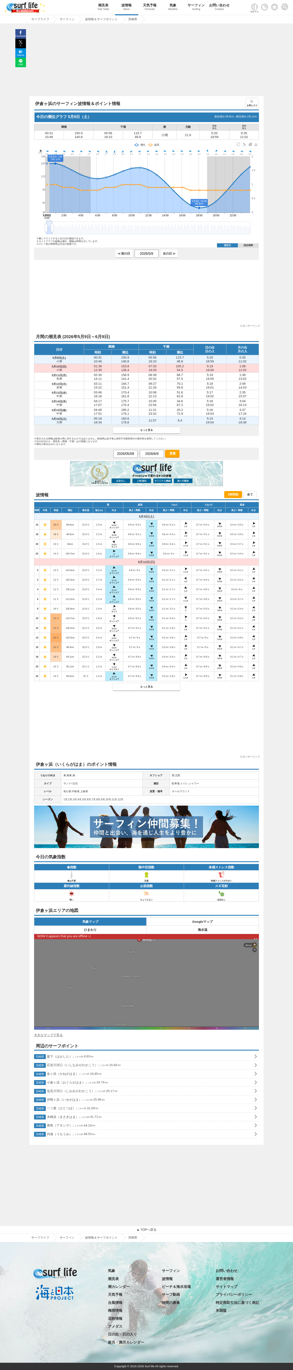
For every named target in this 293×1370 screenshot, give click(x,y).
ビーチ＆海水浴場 (176, 1287)
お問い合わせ (219, 7)
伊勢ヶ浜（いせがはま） (69, 1099)
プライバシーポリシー (234, 1295)
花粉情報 (115, 1319)
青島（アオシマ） (64, 1125)
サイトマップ (226, 1287)
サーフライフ (40, 1237)
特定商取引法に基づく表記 (237, 1303)
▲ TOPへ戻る (146, 1229)
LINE (20, 64)
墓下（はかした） (63, 1056)
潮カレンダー (119, 1287)
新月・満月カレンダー (126, 1342)
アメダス (115, 1326)
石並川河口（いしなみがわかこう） (77, 1065)
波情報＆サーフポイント (101, 1237)
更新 (172, 453)
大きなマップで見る (48, 1035)
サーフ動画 (171, 1295)
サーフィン (196, 7)
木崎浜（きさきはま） (68, 1117)
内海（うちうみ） (64, 1134)
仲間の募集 (171, 1303)
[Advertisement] (146, 61)
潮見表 (103, 7)
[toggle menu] (286, 5)
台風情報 (115, 1303)
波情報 (126, 7)
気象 (173, 7)
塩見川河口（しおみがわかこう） (76, 1091)
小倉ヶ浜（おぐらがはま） (71, 1082)
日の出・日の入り (122, 1334)
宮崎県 (132, 1237)
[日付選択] (125, 454)
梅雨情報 (115, 1311)
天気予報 (149, 7)
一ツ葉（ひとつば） (66, 1108)
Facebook (20, 36)
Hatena (20, 55)
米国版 (221, 1311)
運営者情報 (225, 1279)
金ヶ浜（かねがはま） (68, 1074)
